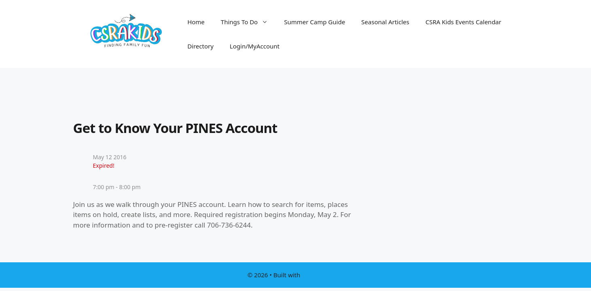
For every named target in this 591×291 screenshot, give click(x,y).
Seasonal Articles (385, 22)
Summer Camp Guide (314, 22)
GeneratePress (322, 275)
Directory (200, 46)
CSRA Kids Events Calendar (464, 22)
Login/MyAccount (255, 46)
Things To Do (248, 22)
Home (196, 22)
